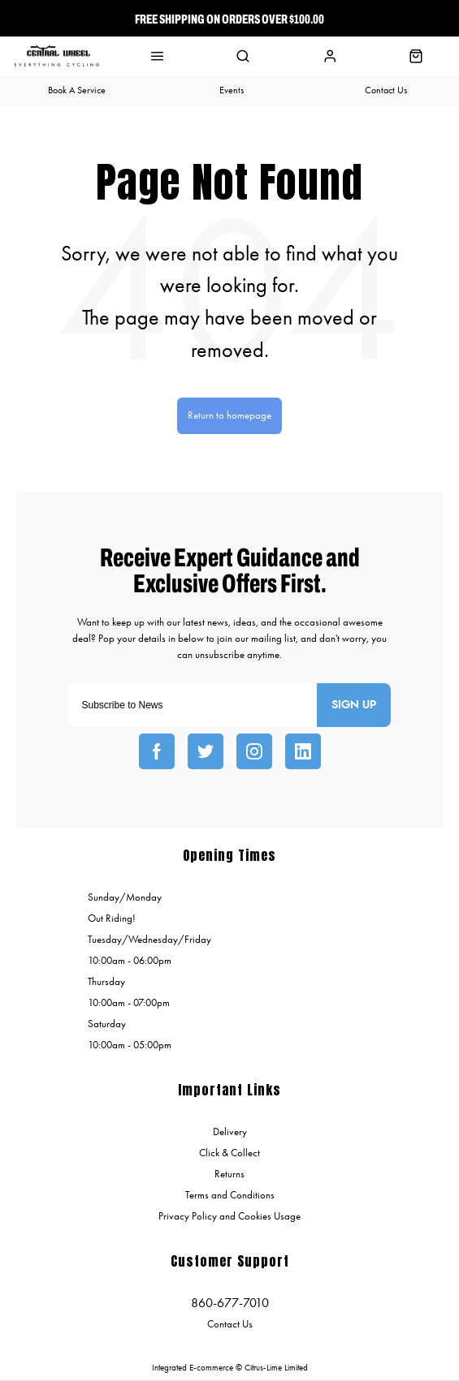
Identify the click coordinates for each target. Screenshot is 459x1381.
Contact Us (230, 1324)
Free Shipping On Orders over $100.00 (229, 18)
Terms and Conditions (230, 1195)
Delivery (230, 1131)
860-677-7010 (230, 1302)
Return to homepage (229, 415)
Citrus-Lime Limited (276, 1367)
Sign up (353, 705)
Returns (229, 1174)
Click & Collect (229, 1153)
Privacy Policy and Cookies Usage (229, 1216)
